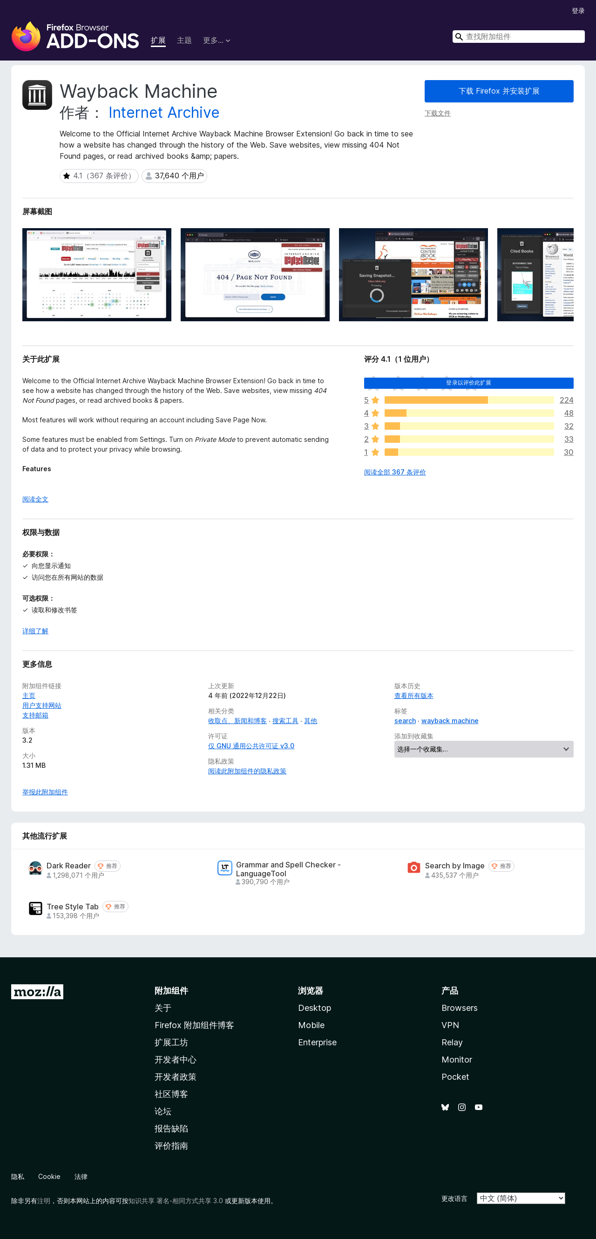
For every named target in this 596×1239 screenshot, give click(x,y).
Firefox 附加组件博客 (194, 1025)
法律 (81, 1176)
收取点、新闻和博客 (237, 720)
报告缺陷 (171, 1128)
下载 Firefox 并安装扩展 (499, 90)
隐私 (17, 1176)
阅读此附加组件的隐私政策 (247, 771)
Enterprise (317, 1042)
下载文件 (438, 113)
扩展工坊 (171, 1042)
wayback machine (450, 720)
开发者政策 (175, 1077)
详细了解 (35, 631)
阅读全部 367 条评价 (395, 472)
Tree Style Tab (73, 906)
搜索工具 (285, 720)
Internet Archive (164, 112)
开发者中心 (175, 1059)
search (405, 720)
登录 (578, 10)
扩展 (158, 40)
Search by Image (455, 865)
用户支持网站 (41, 705)
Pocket (455, 1077)
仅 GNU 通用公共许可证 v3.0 (251, 746)
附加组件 (171, 990)
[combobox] (519, 36)
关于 (163, 1008)
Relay (452, 1042)
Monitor (456, 1059)
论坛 (163, 1111)
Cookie (49, 1176)
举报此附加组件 (45, 792)
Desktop (314, 1008)
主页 (28, 695)
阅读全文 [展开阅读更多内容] (35, 499)
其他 (310, 720)
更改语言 (454, 1198)
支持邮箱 (35, 715)
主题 (184, 40)
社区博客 (171, 1094)
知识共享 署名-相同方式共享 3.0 (176, 1201)
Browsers (459, 1008)
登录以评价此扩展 (468, 382)
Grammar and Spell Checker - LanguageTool (288, 869)
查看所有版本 (413, 695)
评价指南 (171, 1146)
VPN (450, 1025)
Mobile (311, 1025)
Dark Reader (69, 865)
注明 (43, 1201)
